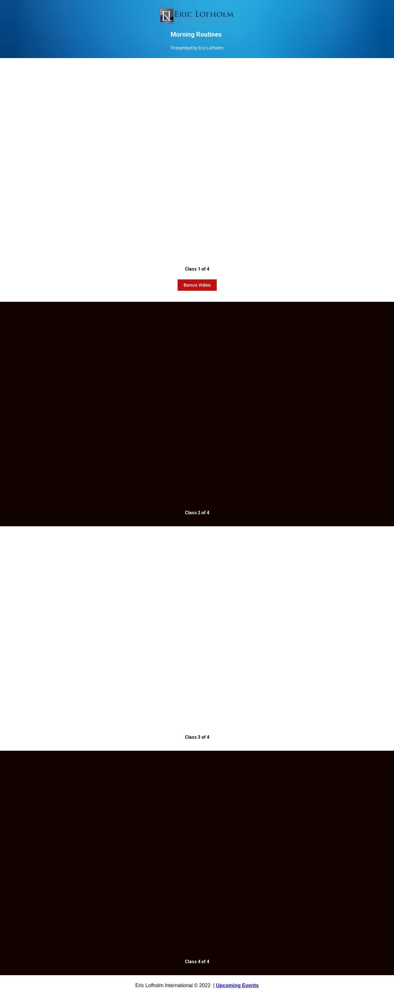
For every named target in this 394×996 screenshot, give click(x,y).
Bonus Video (197, 285)
